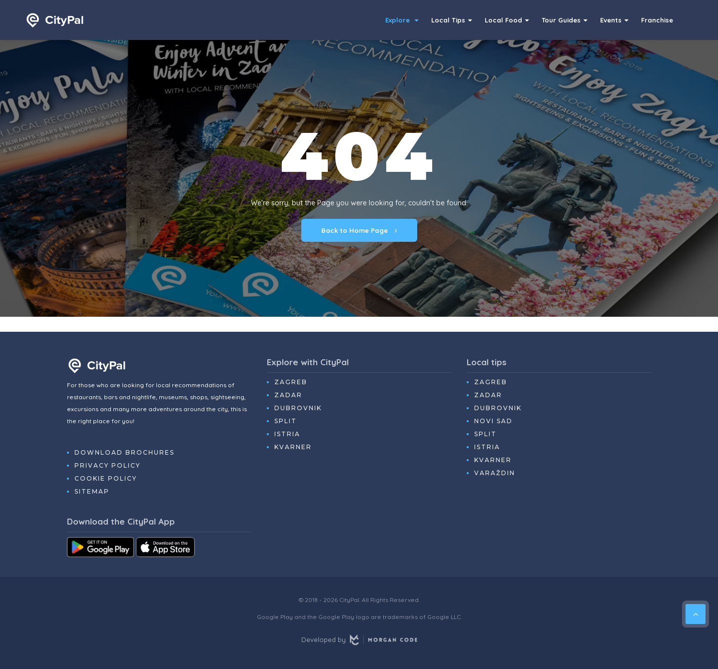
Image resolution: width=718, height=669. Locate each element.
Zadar (288, 395)
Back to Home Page (359, 230)
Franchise (657, 20)
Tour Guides (564, 20)
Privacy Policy (107, 465)
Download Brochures (124, 452)
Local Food (507, 20)
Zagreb (290, 382)
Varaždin (494, 473)
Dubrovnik (298, 408)
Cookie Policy (105, 478)
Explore (401, 20)
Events (614, 20)
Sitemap (91, 491)
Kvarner (293, 447)
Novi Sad (493, 421)
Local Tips (451, 20)
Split (285, 421)
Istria (287, 434)
